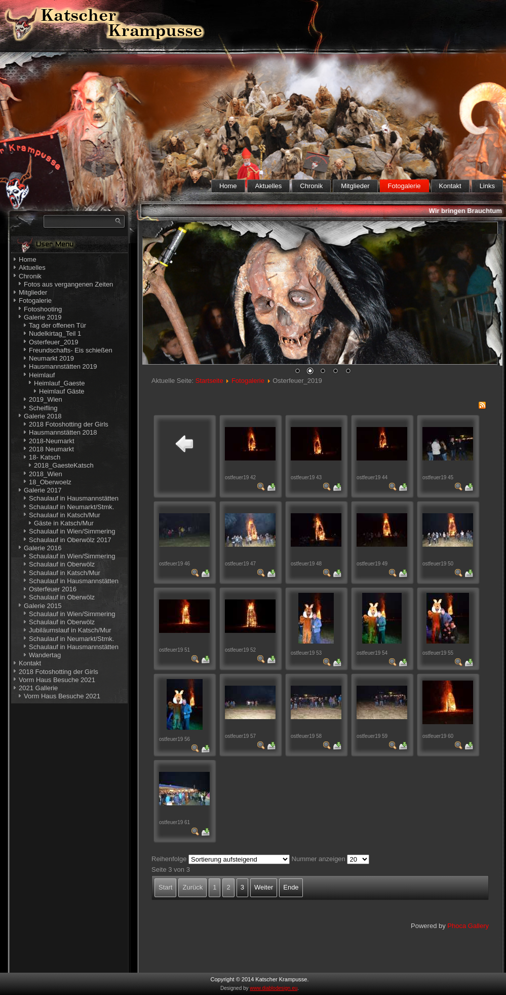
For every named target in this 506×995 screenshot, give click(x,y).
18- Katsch (44, 457)
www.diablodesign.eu (273, 988)
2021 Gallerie (38, 688)
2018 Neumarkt (51, 449)
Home (228, 186)
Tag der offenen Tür (57, 325)
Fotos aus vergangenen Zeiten (68, 284)
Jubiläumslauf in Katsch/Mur (70, 630)
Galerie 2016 (42, 548)
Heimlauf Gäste (62, 391)
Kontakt (450, 186)
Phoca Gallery (468, 926)
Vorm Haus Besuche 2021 (57, 680)
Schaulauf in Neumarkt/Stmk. (71, 507)
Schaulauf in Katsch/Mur (64, 515)
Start (165, 887)
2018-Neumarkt (51, 441)
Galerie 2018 (42, 416)
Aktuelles (268, 186)
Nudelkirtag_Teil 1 (55, 333)
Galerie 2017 (42, 490)
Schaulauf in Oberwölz (62, 564)
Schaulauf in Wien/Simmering (72, 531)
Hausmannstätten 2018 (63, 432)
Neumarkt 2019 (51, 358)
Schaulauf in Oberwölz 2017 (70, 540)
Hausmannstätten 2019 (63, 366)
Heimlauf (42, 375)
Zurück (192, 887)
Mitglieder (355, 186)
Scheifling (43, 408)
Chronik (311, 186)
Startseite (209, 380)
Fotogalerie (404, 186)
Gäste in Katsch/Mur (64, 523)
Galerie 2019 (42, 317)
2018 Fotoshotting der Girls (68, 424)
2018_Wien (45, 474)
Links (487, 186)
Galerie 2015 (42, 606)
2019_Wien (45, 399)
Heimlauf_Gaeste (59, 383)
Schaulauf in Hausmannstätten (74, 498)
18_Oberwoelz (50, 482)
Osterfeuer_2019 (54, 342)
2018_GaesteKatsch (64, 465)
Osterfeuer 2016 (52, 589)
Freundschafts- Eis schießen (70, 350)
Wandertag (45, 655)
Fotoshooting (43, 309)
